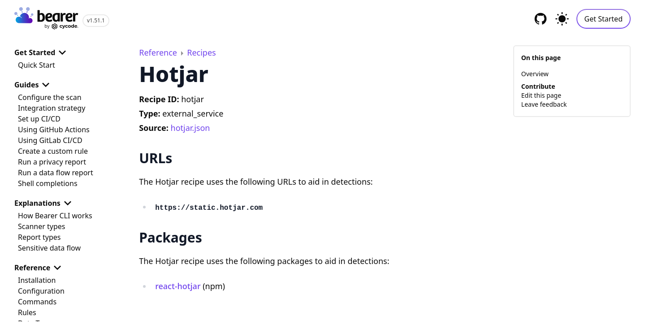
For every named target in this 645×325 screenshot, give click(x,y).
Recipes (201, 52)
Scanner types (41, 226)
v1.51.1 (96, 20)
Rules (27, 312)
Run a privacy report (52, 162)
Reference (39, 267)
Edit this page (541, 95)
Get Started (603, 19)
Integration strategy (51, 108)
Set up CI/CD (39, 119)
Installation (37, 280)
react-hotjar (177, 286)
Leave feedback (544, 104)
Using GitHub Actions (54, 129)
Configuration (41, 291)
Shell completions (48, 183)
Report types (39, 237)
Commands (37, 302)
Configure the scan (50, 97)
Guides (33, 85)
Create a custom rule (53, 151)
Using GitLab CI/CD (50, 140)
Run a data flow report (55, 173)
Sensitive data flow (49, 248)
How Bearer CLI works (55, 216)
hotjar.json (190, 127)
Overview (535, 73)
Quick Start (36, 65)
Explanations (44, 203)
